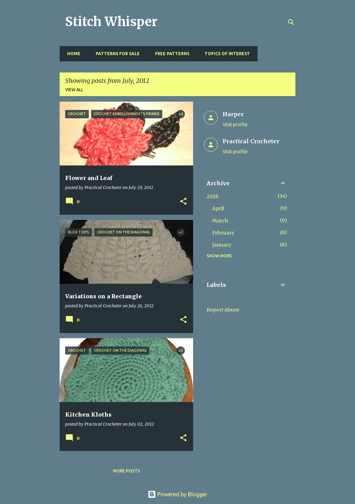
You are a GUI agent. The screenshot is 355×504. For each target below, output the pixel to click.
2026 (212, 196)
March (220, 220)
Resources (275, 53)
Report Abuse (223, 310)
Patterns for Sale (116, 53)
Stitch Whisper (111, 21)
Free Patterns (170, 53)
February (223, 233)
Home (71, 53)
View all (74, 89)
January (221, 245)
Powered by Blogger (177, 494)
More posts (126, 471)
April (218, 208)
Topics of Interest (225, 53)
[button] (183, 201)
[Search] (291, 22)
